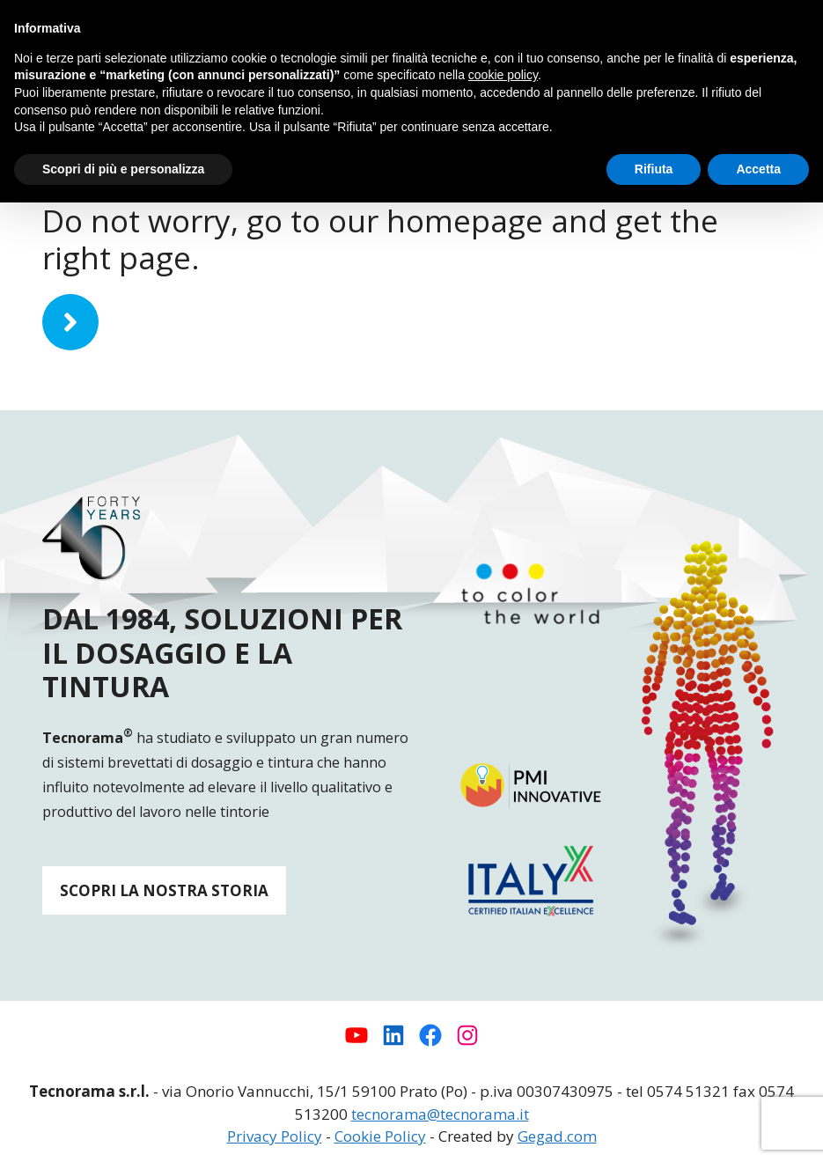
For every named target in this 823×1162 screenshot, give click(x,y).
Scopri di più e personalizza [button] (123, 169)
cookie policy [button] (503, 75)
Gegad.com (557, 1136)
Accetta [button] (758, 169)
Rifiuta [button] (654, 169)
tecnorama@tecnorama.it (440, 1114)
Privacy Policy (274, 1136)
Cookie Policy (380, 1136)
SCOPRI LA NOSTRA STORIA (164, 890)
